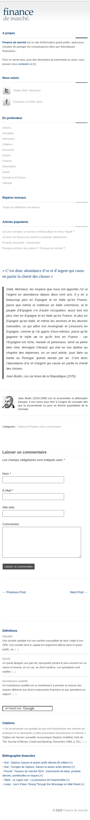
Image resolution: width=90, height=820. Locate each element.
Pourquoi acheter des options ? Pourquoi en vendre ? (33, 248)
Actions (6, 127)
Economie (8, 149)
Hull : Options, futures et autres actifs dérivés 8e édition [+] (38, 762)
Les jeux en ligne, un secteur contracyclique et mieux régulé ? (38, 231)
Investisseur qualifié (15, 681)
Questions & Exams (14, 177)
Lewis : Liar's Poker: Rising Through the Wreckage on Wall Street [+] (44, 784)
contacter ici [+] (27, 64)
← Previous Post (14, 592)
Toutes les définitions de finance (21, 207)
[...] (16, 649)
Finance (7, 160)
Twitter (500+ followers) (27, 90)
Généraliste (9, 166)
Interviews (8, 138)
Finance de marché (14, 42)
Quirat (6, 658)
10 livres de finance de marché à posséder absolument (34, 237)
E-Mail (7, 490)
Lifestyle (7, 183)
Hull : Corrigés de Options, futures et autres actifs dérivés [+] (39, 766)
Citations (7, 144)
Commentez (10, 524)
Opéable (7, 636)
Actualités (8, 133)
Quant (6, 171)
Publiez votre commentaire (45, 426)
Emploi (6, 155)
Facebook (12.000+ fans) (28, 101)
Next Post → (79, 592)
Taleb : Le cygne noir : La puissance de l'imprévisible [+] (36, 779)
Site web (8, 507)
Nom (6, 473)
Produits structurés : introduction (21, 242)
